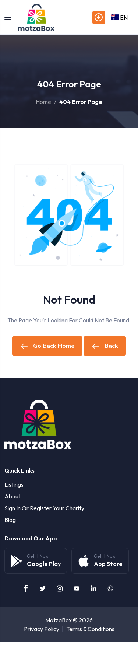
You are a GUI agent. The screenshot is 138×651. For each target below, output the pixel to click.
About (12, 496)
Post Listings (98, 17)
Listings (14, 484)
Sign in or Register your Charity (44, 508)
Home (43, 101)
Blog (10, 520)
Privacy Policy (41, 629)
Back (104, 346)
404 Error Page (80, 101)
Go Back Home (47, 346)
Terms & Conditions (90, 629)
